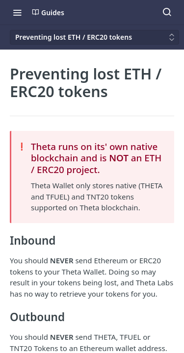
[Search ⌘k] (166, 12)
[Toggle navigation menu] (17, 12)
